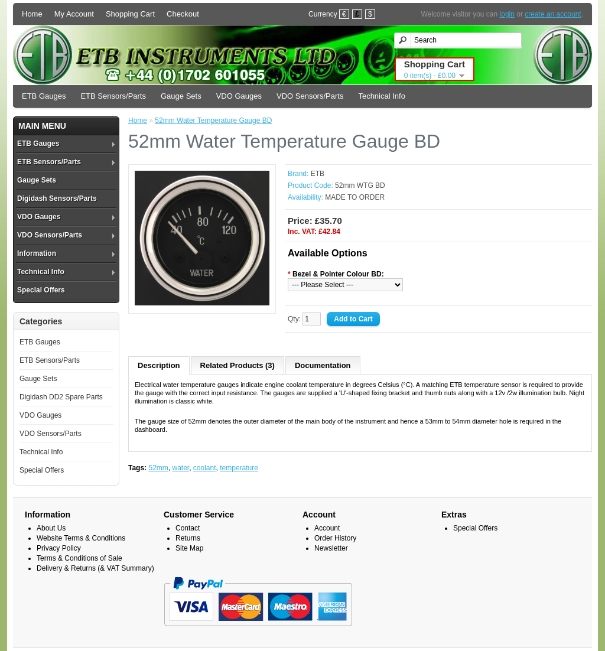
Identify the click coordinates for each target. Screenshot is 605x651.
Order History (335, 538)
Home (32, 13)
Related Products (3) (237, 365)
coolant (204, 468)
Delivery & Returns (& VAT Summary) (95, 568)
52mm (158, 468)
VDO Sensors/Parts (310, 96)
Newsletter (331, 548)
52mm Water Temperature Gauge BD (213, 120)
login (507, 14)
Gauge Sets (181, 96)
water (180, 468)
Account (327, 528)
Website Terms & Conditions (81, 538)
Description (159, 365)
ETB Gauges (44, 96)
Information (36, 253)
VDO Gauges (239, 96)
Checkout (183, 13)
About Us (51, 528)
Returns (187, 538)
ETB (317, 174)
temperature (239, 468)
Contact (187, 528)
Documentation (323, 365)
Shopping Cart (130, 13)
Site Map (189, 548)
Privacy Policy (59, 548)
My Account (74, 13)
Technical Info (381, 96)
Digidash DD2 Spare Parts (61, 397)
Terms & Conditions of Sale (79, 558)
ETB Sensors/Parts (113, 96)
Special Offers (41, 290)
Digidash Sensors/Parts (57, 198)
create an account (553, 14)
